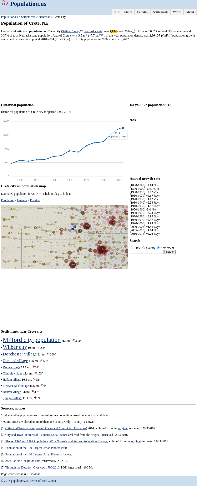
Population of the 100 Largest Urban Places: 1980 (36, 447)
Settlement (165, 248)
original (123, 428)
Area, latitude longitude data (22, 461)
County (149, 248)
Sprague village (12, 398)
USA (117, 12)
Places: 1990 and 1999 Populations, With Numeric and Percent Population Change (56, 441)
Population (7, 200)
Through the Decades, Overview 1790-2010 (32, 467)
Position (35, 200)
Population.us (28, 3)
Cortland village (15, 361)
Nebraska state (93, 31)
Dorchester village (20, 353)
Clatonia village (13, 373)
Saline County (71, 31)
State (136, 248)
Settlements (160, 12)
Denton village (12, 392)
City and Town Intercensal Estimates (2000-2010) (36, 434)
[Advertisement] (98, 71)
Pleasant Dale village (16, 385)
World (177, 12)
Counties (142, 12)
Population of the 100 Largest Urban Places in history (38, 454)
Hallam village (12, 379)
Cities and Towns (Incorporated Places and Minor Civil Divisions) (46, 428)
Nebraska (44, 16)
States (128, 12)
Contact (52, 480)
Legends (22, 200)
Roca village (11, 367)
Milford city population (32, 339)
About (190, 12)
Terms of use (38, 480)
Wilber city (15, 347)
